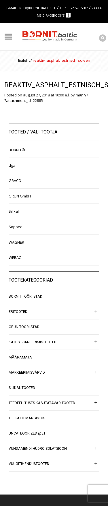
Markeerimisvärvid (27, 373)
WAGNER (16, 242)
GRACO (15, 180)
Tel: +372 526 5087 (74, 8)
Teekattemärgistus (27, 418)
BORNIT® (17, 149)
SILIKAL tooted (22, 388)
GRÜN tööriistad (24, 327)
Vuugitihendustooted (29, 464)
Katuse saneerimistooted (32, 342)
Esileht (24, 60)
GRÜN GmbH (20, 196)
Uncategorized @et (27, 433)
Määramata (20, 357)
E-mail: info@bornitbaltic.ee (31, 8)
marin (81, 95)
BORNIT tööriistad (25, 296)
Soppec (15, 226)
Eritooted (18, 312)
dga (12, 165)
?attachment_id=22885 (23, 100)
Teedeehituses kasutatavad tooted (42, 403)
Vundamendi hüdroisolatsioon (38, 449)
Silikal (14, 211)
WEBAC (15, 257)
